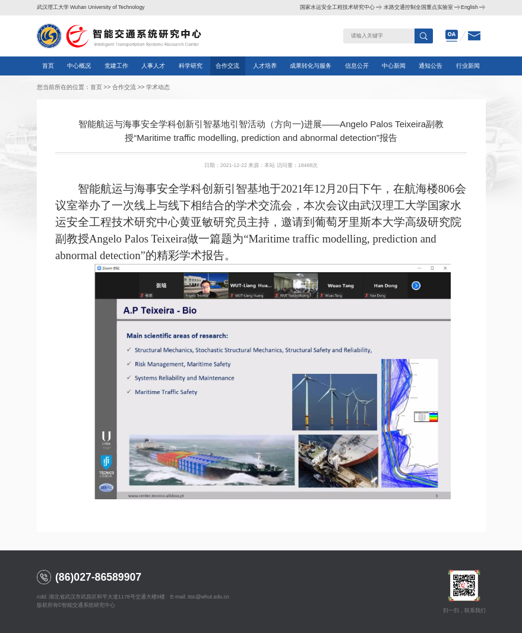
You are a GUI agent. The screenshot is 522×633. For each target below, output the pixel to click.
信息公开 (357, 65)
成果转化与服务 (310, 65)
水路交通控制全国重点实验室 (418, 7)
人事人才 (153, 65)
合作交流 (227, 65)
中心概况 (79, 65)
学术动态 (158, 87)
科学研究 (191, 65)
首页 (48, 65)
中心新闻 (394, 65)
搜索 (424, 36)
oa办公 (451, 36)
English (469, 7)
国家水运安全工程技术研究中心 (337, 7)
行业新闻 (468, 65)
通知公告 (430, 65)
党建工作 (116, 65)
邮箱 (474, 36)
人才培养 (265, 65)
